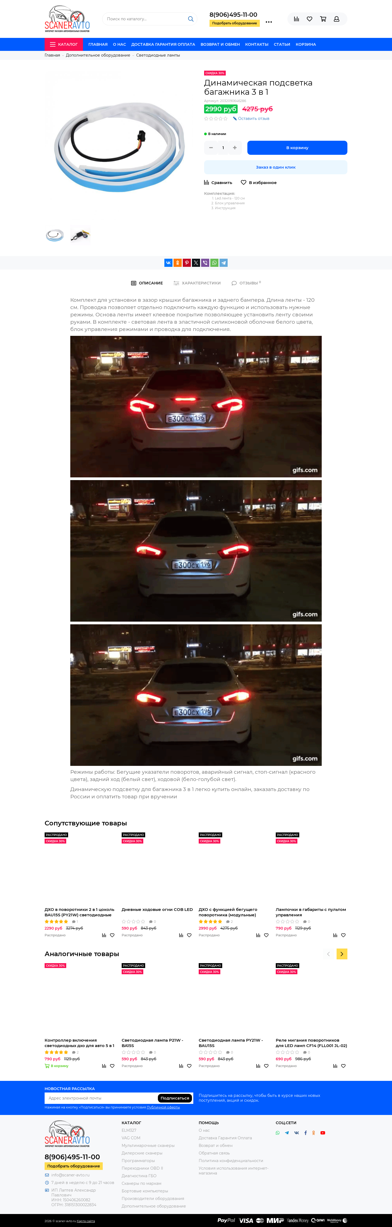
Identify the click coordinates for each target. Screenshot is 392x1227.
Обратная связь (214, 1153)
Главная (98, 44)
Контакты (256, 44)
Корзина (306, 44)
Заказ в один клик (275, 167)
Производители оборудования (153, 1198)
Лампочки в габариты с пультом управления (311, 912)
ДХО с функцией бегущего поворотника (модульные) (228, 912)
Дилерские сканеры (142, 1153)
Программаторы (138, 1160)
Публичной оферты (163, 1107)
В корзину (297, 147)
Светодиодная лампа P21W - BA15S (152, 1043)
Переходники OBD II (142, 1168)
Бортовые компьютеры (145, 1191)
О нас (119, 44)
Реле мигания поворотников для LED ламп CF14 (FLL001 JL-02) (311, 1043)
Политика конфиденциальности (231, 1160)
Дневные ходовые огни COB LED (157, 909)
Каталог (64, 44)
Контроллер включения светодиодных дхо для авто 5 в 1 (79, 1043)
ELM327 (129, 1130)
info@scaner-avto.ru (70, 1175)
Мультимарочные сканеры (148, 1145)
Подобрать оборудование (73, 1166)
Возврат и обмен (220, 44)
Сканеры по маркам (141, 1183)
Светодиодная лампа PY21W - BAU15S (231, 1043)
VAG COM (131, 1138)
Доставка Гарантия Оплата (163, 44)
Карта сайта (86, 1221)
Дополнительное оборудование (154, 1206)
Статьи (282, 44)
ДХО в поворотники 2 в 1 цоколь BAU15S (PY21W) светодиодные (79, 912)
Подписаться (175, 1098)
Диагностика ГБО (139, 1175)
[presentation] (328, 954)
